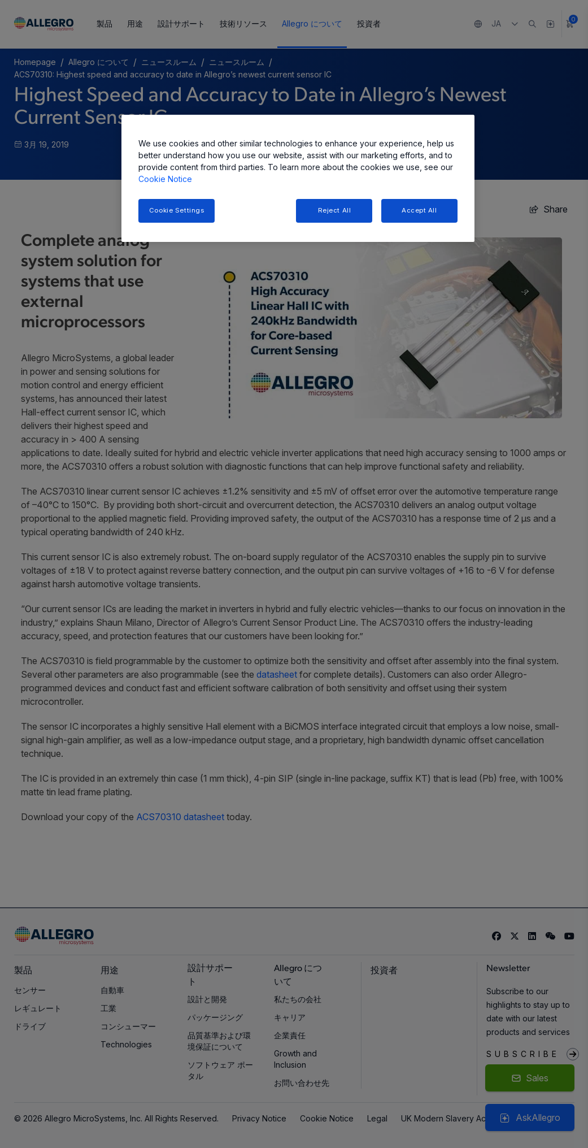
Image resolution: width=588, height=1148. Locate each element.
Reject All (334, 210)
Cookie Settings (176, 210)
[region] (297, 178)
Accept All (419, 210)
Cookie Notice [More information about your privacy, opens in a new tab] (165, 179)
